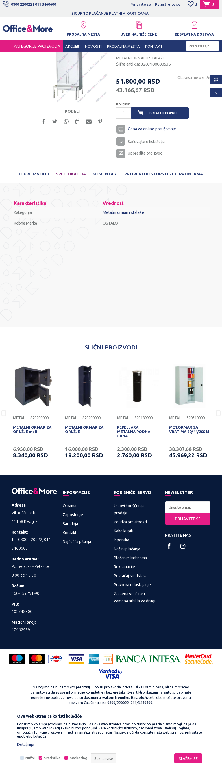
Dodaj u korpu (163, 166)
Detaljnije (25, 744)
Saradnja (70, 578)
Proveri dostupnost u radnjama (163, 227)
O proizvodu (34, 227)
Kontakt (70, 587)
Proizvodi (37, 57)
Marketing (78, 758)
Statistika (52, 758)
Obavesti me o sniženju (196, 130)
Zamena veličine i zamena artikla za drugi (134, 652)
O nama (69, 560)
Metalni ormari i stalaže (116, 57)
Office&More (14, 57)
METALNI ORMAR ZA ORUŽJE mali (32, 483)
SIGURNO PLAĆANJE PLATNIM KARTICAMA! (110, 13)
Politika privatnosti (130, 576)
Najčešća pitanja (77, 596)
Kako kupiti (123, 585)
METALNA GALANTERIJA (71, 57)
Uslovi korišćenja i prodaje (129, 564)
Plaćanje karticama (130, 612)
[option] (111, 13)
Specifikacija (71, 227)
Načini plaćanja (127, 603)
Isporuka (121, 594)
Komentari (105, 227)
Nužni (30, 758)
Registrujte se (167, 4)
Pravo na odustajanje (132, 639)
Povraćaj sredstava (130, 630)
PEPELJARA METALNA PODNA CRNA (133, 485)
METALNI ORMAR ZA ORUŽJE (84, 483)
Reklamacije (124, 621)
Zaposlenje (73, 569)
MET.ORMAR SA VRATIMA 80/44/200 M (189, 483)
